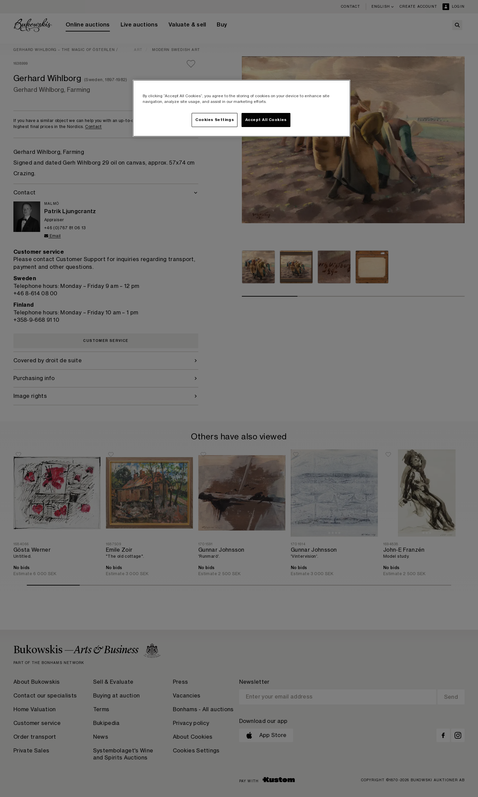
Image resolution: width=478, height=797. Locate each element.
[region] (241, 108)
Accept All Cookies (266, 120)
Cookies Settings (214, 120)
